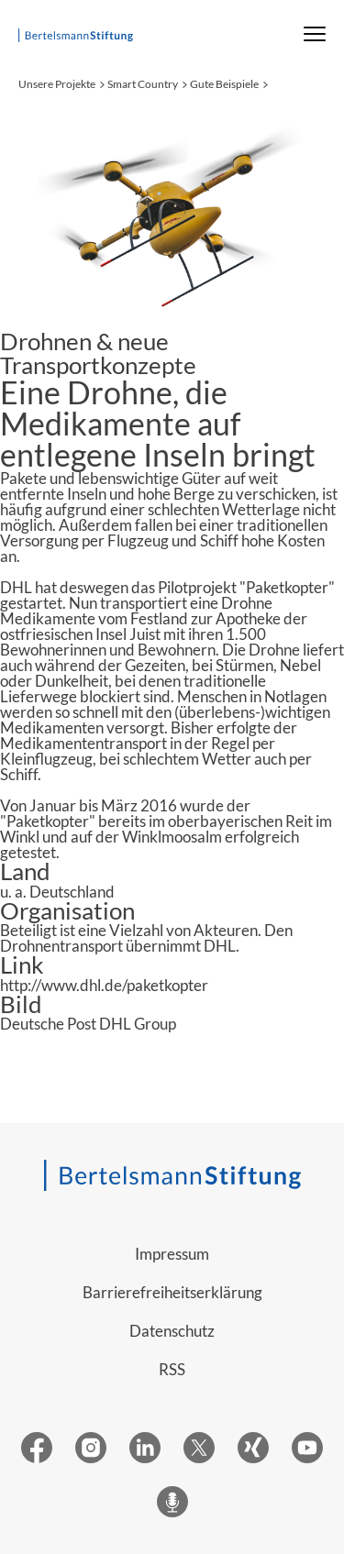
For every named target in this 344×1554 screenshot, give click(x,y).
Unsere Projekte (56, 84)
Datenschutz (172, 1330)
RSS (172, 1369)
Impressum (172, 1253)
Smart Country (142, 84)
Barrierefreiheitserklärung (172, 1292)
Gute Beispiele (224, 84)
